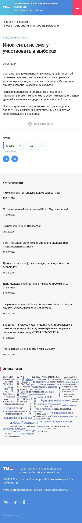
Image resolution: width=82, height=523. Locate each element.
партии (75, 389)
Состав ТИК (9, 402)
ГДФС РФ (8, 384)
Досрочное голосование (32, 392)
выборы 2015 (70, 377)
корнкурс (9, 434)
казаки (38, 389)
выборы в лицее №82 (42, 416)
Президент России (46, 379)
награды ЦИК (51, 429)
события (75, 399)
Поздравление (13, 408)
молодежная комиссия (58, 426)
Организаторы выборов (44, 387)
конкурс (31, 430)
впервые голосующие (49, 404)
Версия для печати (41, 124)
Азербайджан (9, 379)
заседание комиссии (14, 429)
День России (26, 389)
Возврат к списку (17, 37)
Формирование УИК (49, 384)
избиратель (69, 405)
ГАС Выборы (27, 384)
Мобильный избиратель (13, 404)
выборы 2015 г (41, 414)
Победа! (27, 399)
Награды (10, 397)
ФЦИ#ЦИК (35, 403)
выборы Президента (23, 422)
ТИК (5, 392)
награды (23, 402)
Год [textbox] (31, 145)
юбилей (75, 402)
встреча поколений (68, 384)
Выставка (9, 382)
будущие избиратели (55, 400)
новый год (42, 431)
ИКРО (5, 389)
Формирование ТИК (51, 377)
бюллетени (9, 411)
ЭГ (9, 387)
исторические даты (51, 421)
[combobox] (13, 145)
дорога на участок (42, 419)
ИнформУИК (39, 382)
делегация (66, 389)
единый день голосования (22, 426)
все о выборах (43, 409)
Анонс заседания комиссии (18, 389)
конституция (27, 434)
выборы (23, 397)
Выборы (28, 379)
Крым (25, 382)
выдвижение (21, 412)
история (15, 431)
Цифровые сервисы (55, 382)
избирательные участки (64, 416)
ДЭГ (11, 389)
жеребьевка (69, 394)
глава (5, 399)
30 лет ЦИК (8, 377)
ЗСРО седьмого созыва (32, 394)
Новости (22, 21)
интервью (68, 397)
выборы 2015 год (69, 387)
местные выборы (12, 436)
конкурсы (42, 426)
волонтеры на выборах (17, 417)
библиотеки (30, 409)
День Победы (9, 394)
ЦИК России (45, 397)
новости (48, 407)
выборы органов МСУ (61, 409)
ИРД (22, 377)
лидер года (74, 379)
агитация (49, 392)
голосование (72, 382)
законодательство (62, 412)
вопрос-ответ (60, 391)
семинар (67, 421)
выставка (37, 411)
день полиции (68, 392)
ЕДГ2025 (36, 377)
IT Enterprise (29, 515)
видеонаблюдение (14, 414)
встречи (26, 387)
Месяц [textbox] (10, 145)
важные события (62, 379)
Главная (8, 21)
